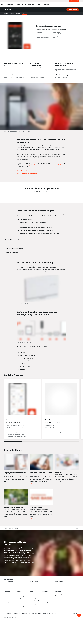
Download (18, 13)
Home (5, 528)
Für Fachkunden (9, 4)
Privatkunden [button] (46, 4)
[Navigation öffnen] (2, 4)
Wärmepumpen (50, 165)
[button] (79, 615)
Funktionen (24, 13)
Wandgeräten (30, 165)
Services (24, 4)
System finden (31, 4)
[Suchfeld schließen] (78, 4)
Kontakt (38, 4)
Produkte (18, 4)
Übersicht (6, 13)
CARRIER (16, 617)
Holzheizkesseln (60, 165)
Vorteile (12, 13)
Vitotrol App (17, 528)
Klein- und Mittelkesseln (40, 165)
